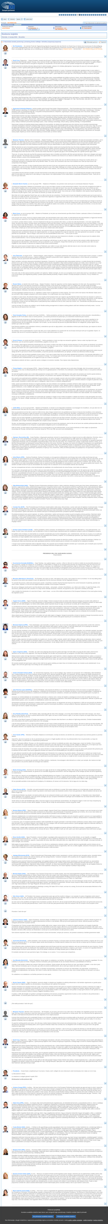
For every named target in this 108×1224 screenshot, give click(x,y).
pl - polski (93, 15)
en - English (73, 15)
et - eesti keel (69, 15)
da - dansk (65, 15)
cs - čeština (63, 15)
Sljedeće (19, 19)
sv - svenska (105, 15)
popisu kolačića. (98, 1220)
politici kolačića (87, 1220)
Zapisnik (103, 42)
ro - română (97, 15)
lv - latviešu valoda (83, 15)
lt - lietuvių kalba (85, 15)
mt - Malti (89, 15)
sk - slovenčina (99, 15)
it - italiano (81, 15)
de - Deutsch (67, 15)
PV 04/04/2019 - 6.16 (60, 28)
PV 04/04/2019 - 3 (33, 28)
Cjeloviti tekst (29, 19)
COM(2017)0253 (67, 49)
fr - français (75, 15)
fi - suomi (103, 15)
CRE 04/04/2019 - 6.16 (61, 29)
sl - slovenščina (101, 15)
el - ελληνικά (71, 15)
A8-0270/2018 (6, 28)
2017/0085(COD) (11, 22)
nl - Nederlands (91, 15)
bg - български (59, 15)
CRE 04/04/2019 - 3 (34, 29)
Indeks (4, 19)
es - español (61, 15)
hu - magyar (87, 15)
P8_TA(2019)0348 (86, 28)
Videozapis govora (92, 42)
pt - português (95, 15)
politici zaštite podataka (75, 1220)
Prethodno (12, 19)
